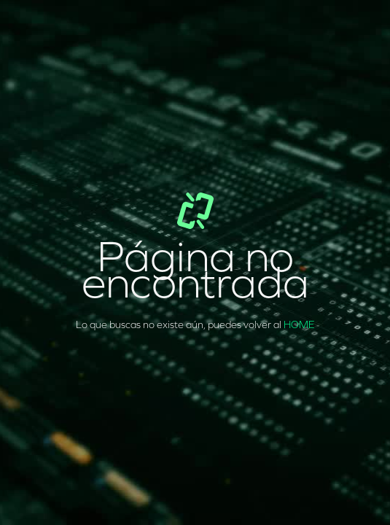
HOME (299, 325)
